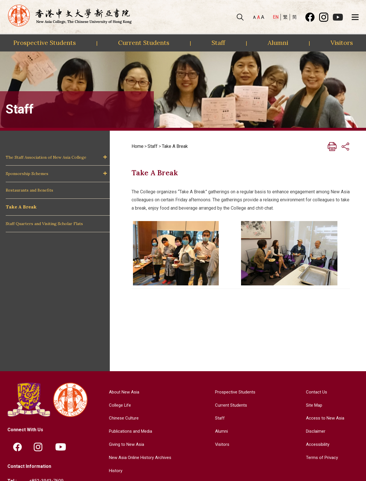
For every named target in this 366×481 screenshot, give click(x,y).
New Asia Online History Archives (139, 457)
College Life (118, 405)
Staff (218, 43)
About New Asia (122, 392)
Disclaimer (315, 431)
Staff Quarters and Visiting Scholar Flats (44, 223)
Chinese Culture (122, 418)
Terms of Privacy (321, 457)
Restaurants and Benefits (29, 190)
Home (138, 146)
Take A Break (21, 207)
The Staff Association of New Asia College (46, 157)
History (113, 470)
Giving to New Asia (125, 444)
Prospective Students (44, 43)
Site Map (313, 405)
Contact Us (315, 392)
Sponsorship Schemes (27, 173)
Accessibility (317, 444)
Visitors (342, 43)
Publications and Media (129, 431)
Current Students (143, 43)
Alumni (278, 43)
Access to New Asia (324, 418)
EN (276, 17)
